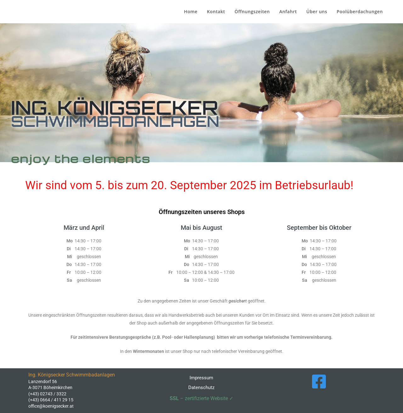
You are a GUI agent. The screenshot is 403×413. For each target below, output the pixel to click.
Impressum (201, 378)
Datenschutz (201, 387)
